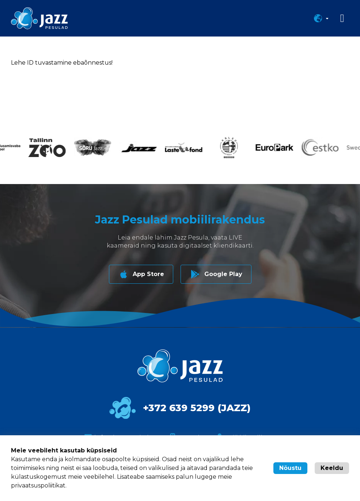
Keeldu (332, 467)
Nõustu (290, 467)
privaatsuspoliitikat (38, 485)
